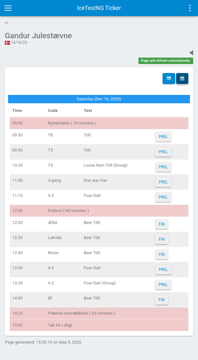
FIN (162, 224)
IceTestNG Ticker (99, 8)
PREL (163, 136)
